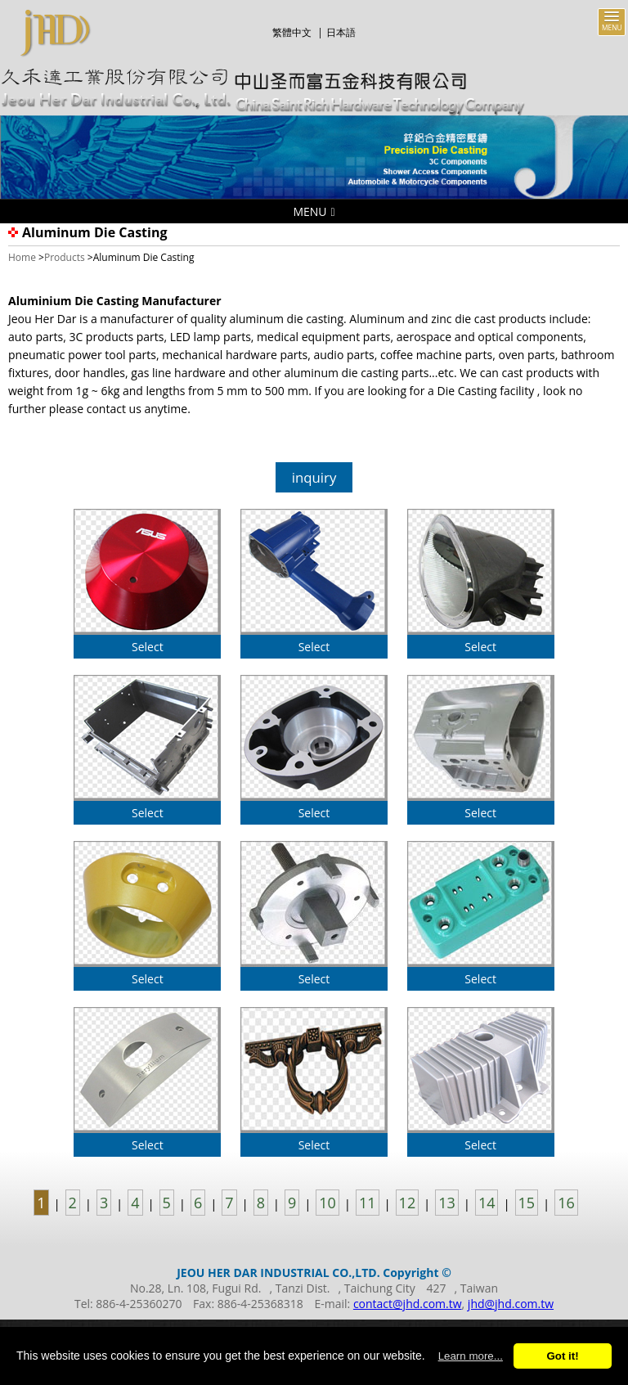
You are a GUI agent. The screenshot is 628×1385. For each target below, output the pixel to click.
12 (407, 1202)
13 (446, 1202)
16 (566, 1202)
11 (367, 1202)
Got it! (562, 1356)
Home (22, 257)
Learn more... (470, 1356)
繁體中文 (292, 32)
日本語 (341, 32)
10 (327, 1202)
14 (487, 1202)
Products (64, 257)
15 (527, 1202)
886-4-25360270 (139, 1303)
